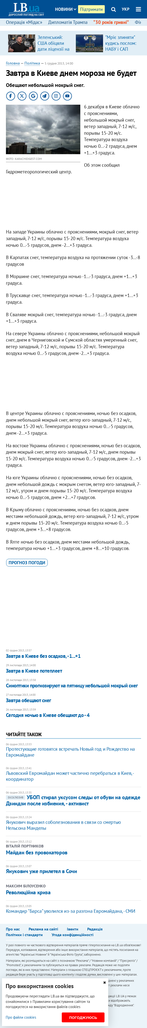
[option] (40, 43)
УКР (125, 9)
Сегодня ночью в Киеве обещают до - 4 (48, 715)
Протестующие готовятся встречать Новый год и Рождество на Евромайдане (70, 752)
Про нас (13, 929)
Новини (65, 9)
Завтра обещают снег (28, 700)
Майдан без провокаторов (36, 852)
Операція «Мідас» (24, 22)
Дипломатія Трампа (67, 22)
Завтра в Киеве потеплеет (34, 670)
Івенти (72, 929)
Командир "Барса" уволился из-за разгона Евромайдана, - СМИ (70, 911)
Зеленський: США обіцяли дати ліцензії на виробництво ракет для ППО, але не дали (53, 52)
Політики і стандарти (24, 934)
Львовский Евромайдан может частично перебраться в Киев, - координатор (70, 776)
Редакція (95, 929)
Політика (32, 63)
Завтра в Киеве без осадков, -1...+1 (43, 656)
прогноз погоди (27, 562)
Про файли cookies (21, 1017)
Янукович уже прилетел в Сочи (41, 871)
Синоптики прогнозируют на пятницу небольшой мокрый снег (72, 685)
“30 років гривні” (111, 22)
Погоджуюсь (83, 1017)
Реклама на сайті (43, 929)
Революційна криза (28, 892)
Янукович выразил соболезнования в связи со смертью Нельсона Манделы (63, 825)
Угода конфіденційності (72, 934)
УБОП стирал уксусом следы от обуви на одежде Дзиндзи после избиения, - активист (73, 800)
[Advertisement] (73, 203)
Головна (13, 63)
